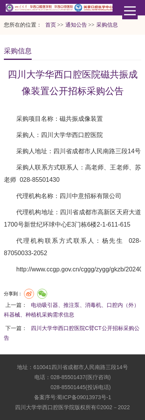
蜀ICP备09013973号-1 (84, 397)
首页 (50, 25)
